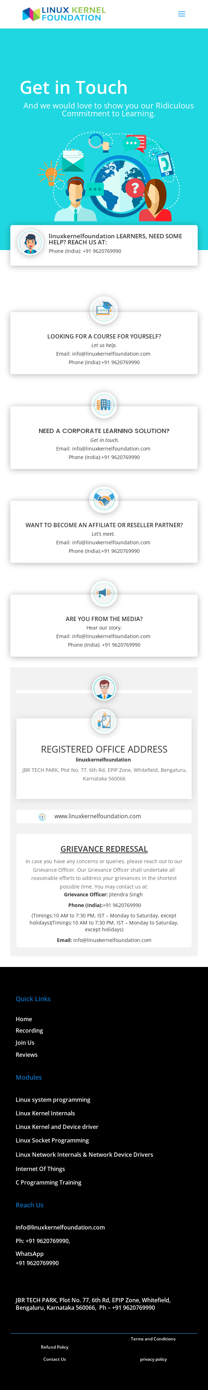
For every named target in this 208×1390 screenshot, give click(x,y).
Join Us (25, 1043)
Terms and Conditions (153, 1339)
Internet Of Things (40, 1169)
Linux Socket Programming (52, 1140)
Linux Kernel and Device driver (57, 1127)
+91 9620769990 (37, 1263)
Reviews (27, 1055)
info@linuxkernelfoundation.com (60, 1227)
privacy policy (153, 1359)
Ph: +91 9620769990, (43, 1241)
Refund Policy (54, 1347)
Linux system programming (53, 1100)
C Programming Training (48, 1182)
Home (24, 1019)
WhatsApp (30, 1254)
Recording (29, 1030)
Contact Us (54, 1359)
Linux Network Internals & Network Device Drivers (84, 1155)
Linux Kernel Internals (45, 1113)
